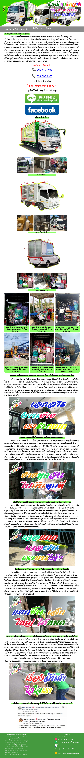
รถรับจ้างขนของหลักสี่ (16, 747)
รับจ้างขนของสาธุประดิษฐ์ (14, 745)
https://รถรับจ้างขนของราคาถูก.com (68, 754)
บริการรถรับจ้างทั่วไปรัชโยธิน (16, 751)
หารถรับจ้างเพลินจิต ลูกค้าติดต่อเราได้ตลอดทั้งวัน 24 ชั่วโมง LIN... (42, 329)
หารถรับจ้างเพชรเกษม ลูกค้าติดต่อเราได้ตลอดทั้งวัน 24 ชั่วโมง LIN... (17, 329)
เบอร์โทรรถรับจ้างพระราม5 (19, 755)
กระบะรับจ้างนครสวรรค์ (11, 737)
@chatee (67, 742)
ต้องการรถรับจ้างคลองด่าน (18, 741)
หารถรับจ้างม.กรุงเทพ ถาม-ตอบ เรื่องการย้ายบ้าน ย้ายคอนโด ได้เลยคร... (67, 329)
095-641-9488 (44, 70)
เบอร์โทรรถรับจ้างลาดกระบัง (17, 29)
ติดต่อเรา (49, 28)
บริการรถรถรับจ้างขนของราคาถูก (16, 734)
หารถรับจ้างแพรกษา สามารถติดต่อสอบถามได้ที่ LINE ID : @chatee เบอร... (67, 370)
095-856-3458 (44, 76)
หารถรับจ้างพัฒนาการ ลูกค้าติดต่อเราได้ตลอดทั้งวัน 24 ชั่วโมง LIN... (42, 370)
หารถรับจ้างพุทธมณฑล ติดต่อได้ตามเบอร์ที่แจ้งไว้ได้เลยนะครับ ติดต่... (16, 370)
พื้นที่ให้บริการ (37, 28)
